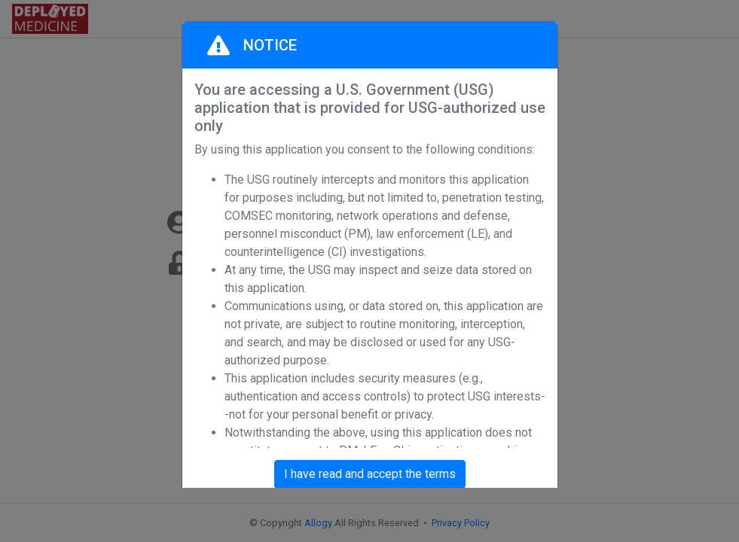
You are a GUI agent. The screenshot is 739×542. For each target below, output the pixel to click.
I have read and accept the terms (370, 474)
